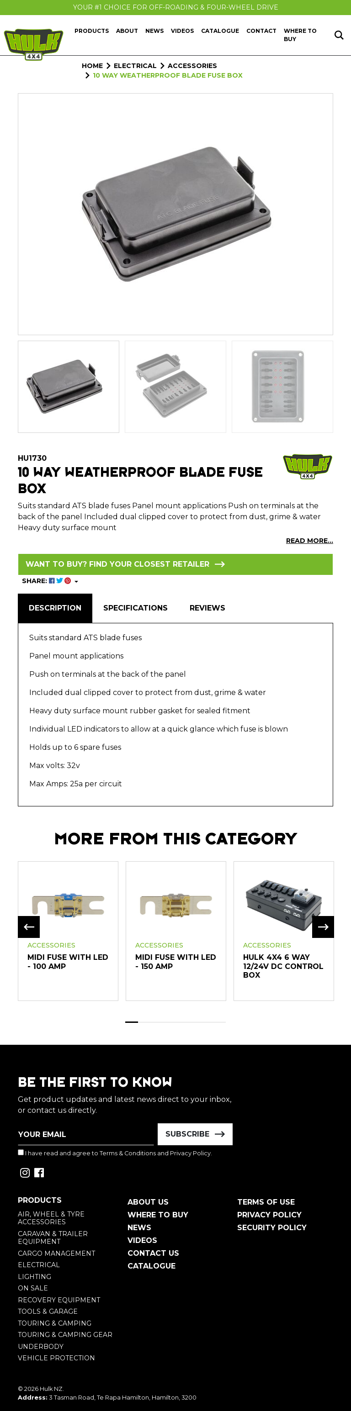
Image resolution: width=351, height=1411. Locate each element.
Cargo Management (56, 1253)
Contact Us (153, 1253)
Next (323, 927)
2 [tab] (144, 1022)
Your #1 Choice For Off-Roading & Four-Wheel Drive (175, 7)
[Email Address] (86, 1134)
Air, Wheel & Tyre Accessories (51, 1218)
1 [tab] (131, 1022)
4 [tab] (169, 1022)
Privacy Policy (190, 1153)
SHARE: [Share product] (47, 581)
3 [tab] (156, 1022)
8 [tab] (219, 1022)
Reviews (207, 608)
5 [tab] (182, 1022)
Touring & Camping (54, 1323)
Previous (29, 927)
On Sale (33, 1288)
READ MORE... (309, 541)
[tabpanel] (68, 930)
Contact (261, 30)
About (127, 30)
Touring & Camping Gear (65, 1335)
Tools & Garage (48, 1311)
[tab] (55, 608)
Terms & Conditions (128, 1153)
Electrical (39, 1265)
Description (55, 608)
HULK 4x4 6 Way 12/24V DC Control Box (283, 966)
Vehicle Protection (56, 1358)
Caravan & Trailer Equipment (53, 1238)
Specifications (135, 608)
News (154, 30)
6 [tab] (194, 1022)
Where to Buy (300, 34)
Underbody (41, 1347)
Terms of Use (266, 1202)
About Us (148, 1202)
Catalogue (220, 30)
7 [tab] (207, 1022)
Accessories (51, 945)
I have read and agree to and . (115, 1153)
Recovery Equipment (59, 1300)
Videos (182, 30)
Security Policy (272, 1227)
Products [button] (91, 30)
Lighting (34, 1277)
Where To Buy (158, 1215)
